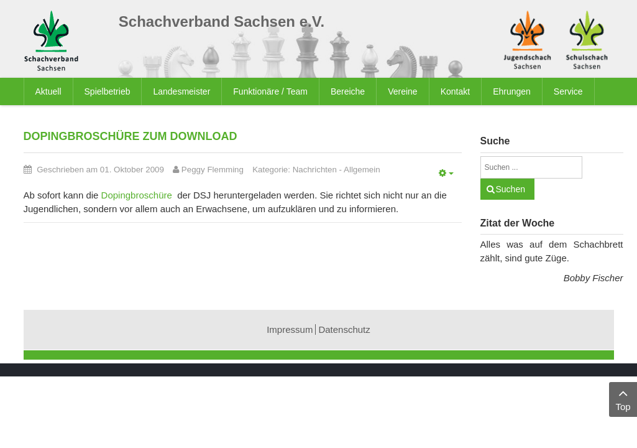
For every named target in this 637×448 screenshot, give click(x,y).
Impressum (290, 329)
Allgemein (362, 169)
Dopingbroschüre (136, 195)
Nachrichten (315, 169)
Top (623, 398)
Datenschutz (344, 329)
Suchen (510, 189)
